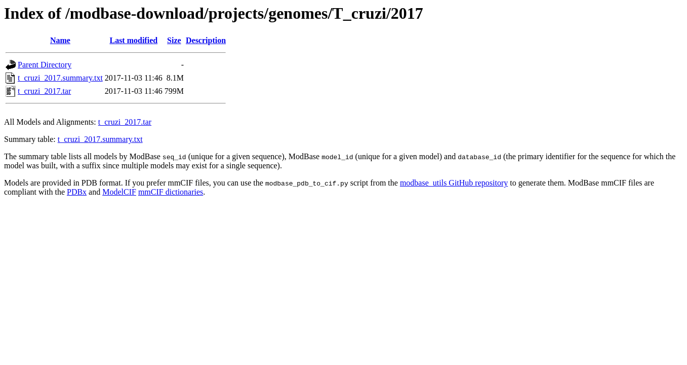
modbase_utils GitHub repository (454, 182)
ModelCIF (119, 192)
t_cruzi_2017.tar (44, 91)
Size (174, 40)
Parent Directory (44, 64)
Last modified (133, 40)
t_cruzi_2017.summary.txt (60, 78)
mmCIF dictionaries (170, 192)
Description (206, 40)
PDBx (77, 192)
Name (60, 40)
